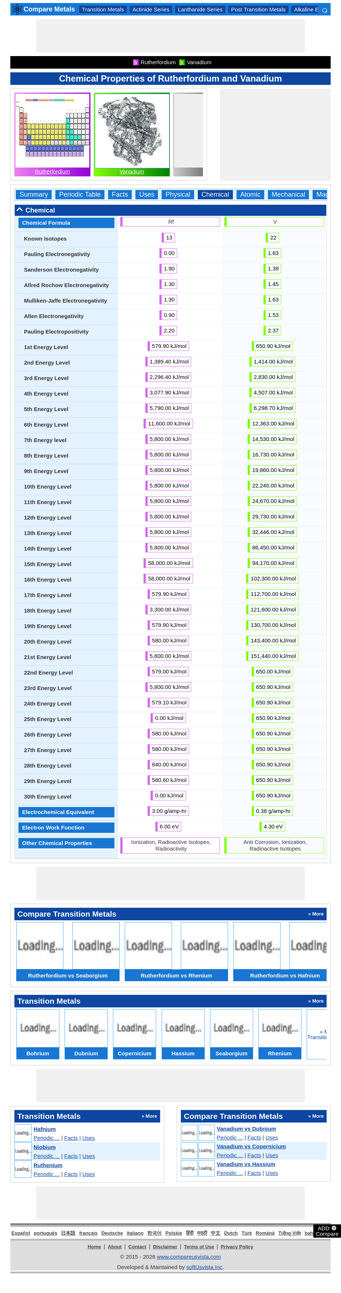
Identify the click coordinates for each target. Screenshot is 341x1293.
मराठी (202, 1233)
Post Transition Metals (258, 9)
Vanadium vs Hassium (246, 1164)
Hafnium (45, 1129)
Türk (247, 1233)
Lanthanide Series (200, 9)
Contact (137, 1246)
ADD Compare (327, 1230)
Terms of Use (199, 1246)
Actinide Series (150, 9)
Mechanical (288, 194)
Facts (120, 194)
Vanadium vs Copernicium (251, 1146)
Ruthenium (48, 1165)
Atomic (250, 194)
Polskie (173, 1233)
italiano (135, 1233)
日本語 (68, 1233)
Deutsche (112, 1233)
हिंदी (189, 1233)
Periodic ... (47, 1138)
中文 (215, 1233)
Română (265, 1233)
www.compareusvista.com (189, 1257)
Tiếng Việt (289, 1233)
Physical (177, 194)
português (46, 1233)
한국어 (154, 1233)
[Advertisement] (170, 35)
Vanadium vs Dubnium (246, 1128)
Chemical (215, 194)
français (88, 1233)
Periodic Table (80, 194)
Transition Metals (103, 9)
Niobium (45, 1147)
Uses (146, 194)
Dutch (231, 1233)
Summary (34, 194)
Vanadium (132, 171)
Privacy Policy (237, 1246)
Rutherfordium (52, 171)
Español (20, 1233)
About (115, 1246)
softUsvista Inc (204, 1267)
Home (94, 1246)
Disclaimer (165, 1246)
